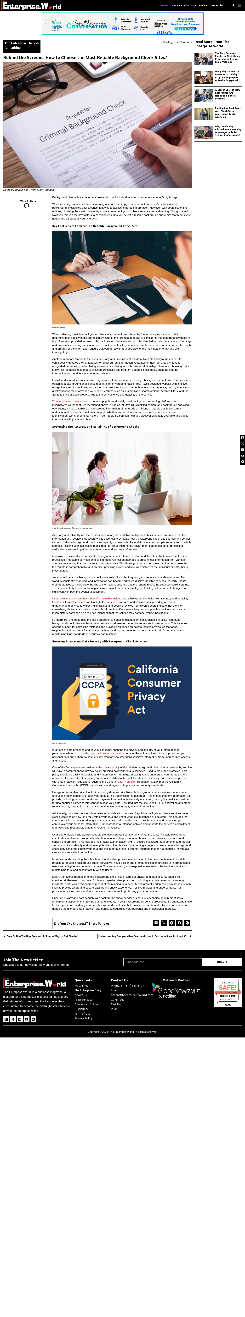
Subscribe (217, 5)
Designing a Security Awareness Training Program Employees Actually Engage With (227, 76)
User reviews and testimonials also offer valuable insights (87, 598)
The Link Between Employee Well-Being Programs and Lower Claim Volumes (227, 57)
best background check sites (107, 753)
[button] (156, 923)
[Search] (233, 5)
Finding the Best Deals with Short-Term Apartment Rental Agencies (228, 112)
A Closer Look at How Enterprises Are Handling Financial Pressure (227, 94)
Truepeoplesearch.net (65, 401)
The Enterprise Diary (184, 5)
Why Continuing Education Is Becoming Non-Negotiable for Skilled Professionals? (228, 131)
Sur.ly (233, 999)
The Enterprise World (121, 1031)
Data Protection (126, 781)
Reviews (204, 5)
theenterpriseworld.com (228, 992)
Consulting (13, 47)
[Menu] (239, 5)
